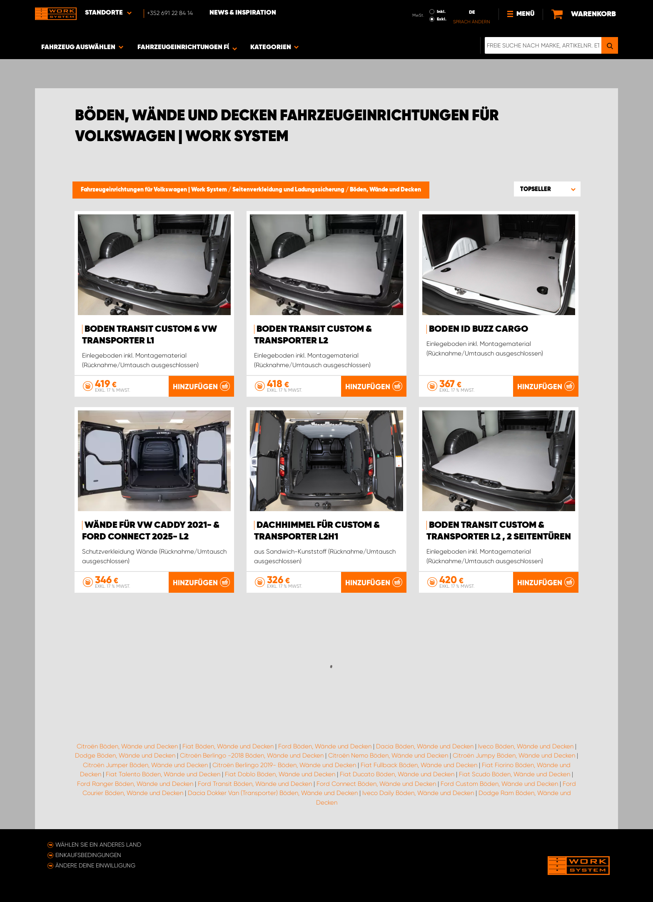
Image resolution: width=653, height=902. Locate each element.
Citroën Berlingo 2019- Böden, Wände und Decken (284, 765)
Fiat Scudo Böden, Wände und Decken (514, 774)
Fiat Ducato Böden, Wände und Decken (397, 774)
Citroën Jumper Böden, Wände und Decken (145, 765)
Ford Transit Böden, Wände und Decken (255, 784)
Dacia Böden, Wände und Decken (425, 746)
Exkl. (441, 19)
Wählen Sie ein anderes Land (98, 844)
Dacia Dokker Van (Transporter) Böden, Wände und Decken (273, 793)
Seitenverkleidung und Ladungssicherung (289, 190)
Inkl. (441, 12)
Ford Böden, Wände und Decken (324, 746)
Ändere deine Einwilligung (95, 865)
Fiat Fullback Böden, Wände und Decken (419, 765)
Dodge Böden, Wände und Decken (125, 755)
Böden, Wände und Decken (385, 190)
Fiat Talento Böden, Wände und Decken (163, 774)
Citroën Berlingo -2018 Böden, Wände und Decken (252, 755)
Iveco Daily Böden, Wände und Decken (418, 793)
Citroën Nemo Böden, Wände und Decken (388, 755)
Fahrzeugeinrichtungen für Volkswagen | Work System (154, 190)
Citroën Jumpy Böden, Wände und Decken (514, 755)
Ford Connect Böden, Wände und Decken (376, 784)
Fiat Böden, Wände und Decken (228, 746)
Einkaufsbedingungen (88, 855)
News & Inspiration (242, 13)
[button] (547, 188)
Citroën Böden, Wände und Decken (127, 746)
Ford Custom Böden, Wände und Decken (499, 784)
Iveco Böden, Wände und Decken (525, 746)
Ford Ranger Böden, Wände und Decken (135, 784)
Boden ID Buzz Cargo (478, 329)
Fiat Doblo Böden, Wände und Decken (280, 774)
